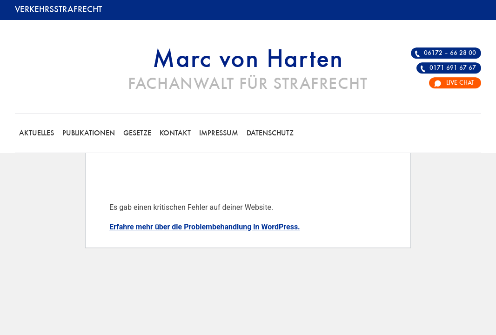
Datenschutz (270, 133)
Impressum (218, 133)
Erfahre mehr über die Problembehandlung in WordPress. (204, 226)
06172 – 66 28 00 (450, 53)
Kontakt (175, 133)
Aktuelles (36, 133)
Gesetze (137, 133)
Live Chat (460, 83)
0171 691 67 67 (452, 68)
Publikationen (88, 133)
